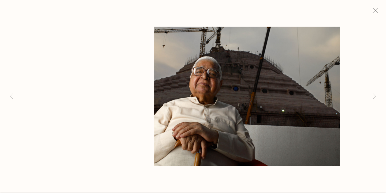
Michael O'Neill (52, 55)
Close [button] (378, 12)
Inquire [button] (36, 146)
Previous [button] (11, 96)
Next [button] (374, 96)
